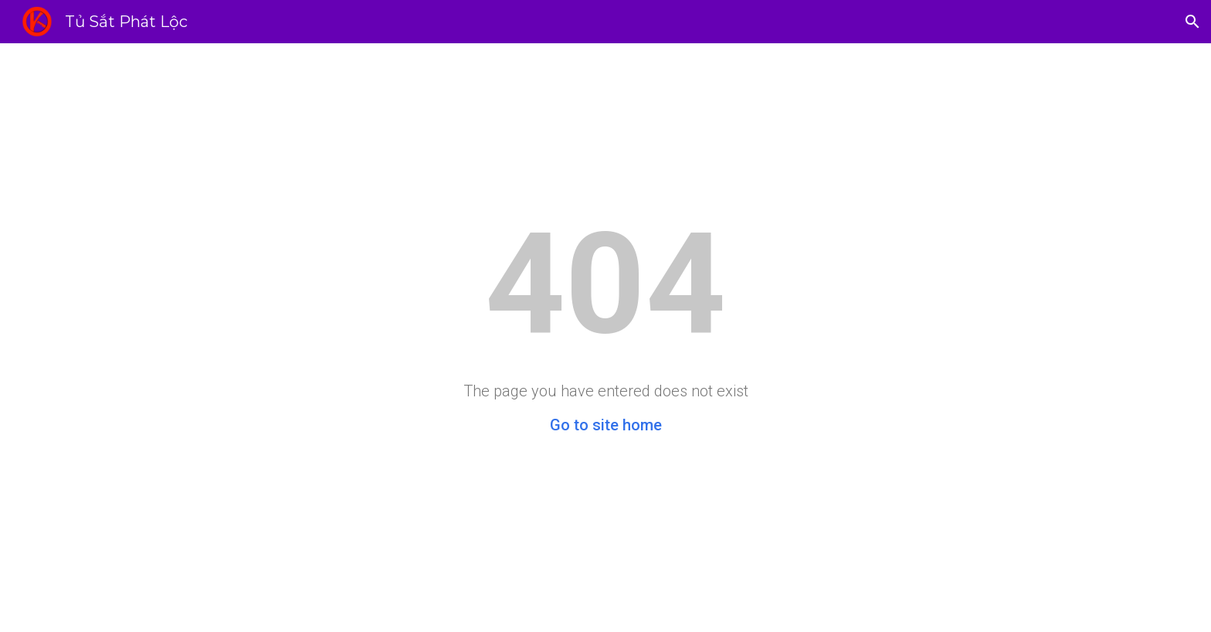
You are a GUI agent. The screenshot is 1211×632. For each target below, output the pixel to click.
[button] (1192, 21)
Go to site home (606, 425)
